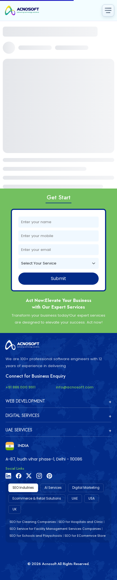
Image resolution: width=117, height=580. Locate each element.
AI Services (53, 487)
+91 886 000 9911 (21, 387)
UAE (75, 498)
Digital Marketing (85, 487)
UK (15, 509)
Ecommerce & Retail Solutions (37, 498)
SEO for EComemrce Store (85, 536)
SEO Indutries (23, 487)
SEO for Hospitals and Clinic (80, 522)
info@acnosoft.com (74, 387)
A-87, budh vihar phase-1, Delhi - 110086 (44, 459)
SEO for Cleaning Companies (32, 522)
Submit (58, 278)
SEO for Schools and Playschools (35, 536)
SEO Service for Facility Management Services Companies (55, 529)
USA (91, 498)
